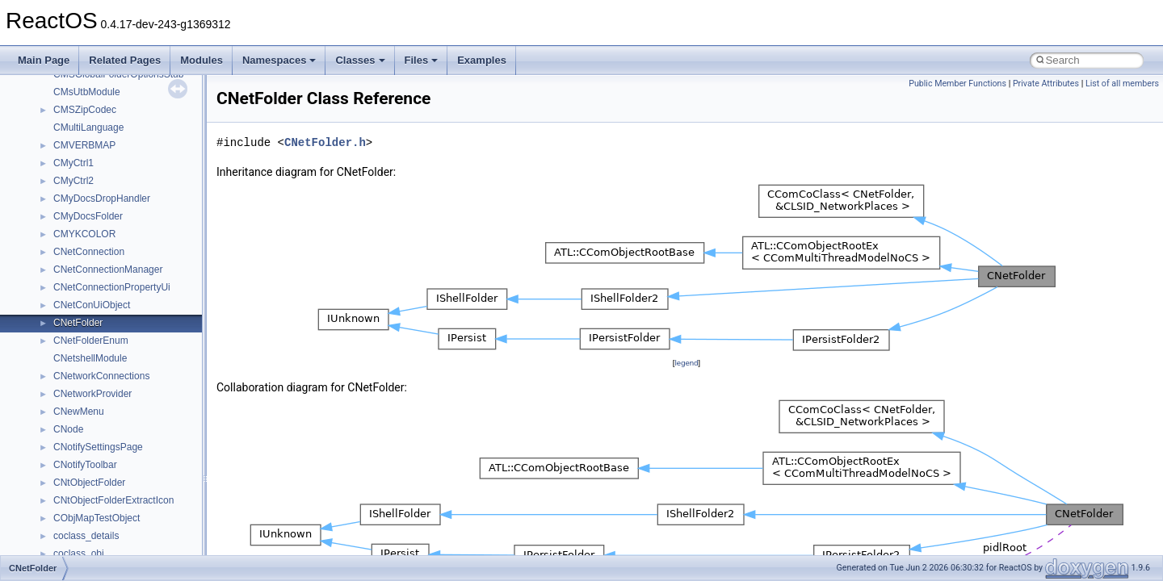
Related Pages (125, 60)
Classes (359, 60)
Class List (61, 213)
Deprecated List (61, 142)
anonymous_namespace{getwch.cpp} (133, 444)
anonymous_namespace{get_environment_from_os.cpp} (174, 409)
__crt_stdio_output (93, 249)
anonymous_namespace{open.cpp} (129, 498)
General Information (70, 107)
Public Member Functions (957, 83)
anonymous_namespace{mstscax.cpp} (136, 480)
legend (686, 362)
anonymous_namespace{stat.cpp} (126, 551)
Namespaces (279, 60)
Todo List (46, 125)
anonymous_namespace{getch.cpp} (130, 427)
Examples (481, 60)
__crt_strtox (78, 267)
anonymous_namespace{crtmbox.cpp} (135, 373)
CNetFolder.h (325, 142)
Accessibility (79, 284)
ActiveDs (72, 302)
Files (422, 60)
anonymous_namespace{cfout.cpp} (128, 356)
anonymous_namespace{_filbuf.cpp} (131, 320)
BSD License (55, 89)
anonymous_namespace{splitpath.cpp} (136, 533)
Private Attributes (1046, 83)
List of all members (1122, 83)
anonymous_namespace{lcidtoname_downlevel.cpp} (166, 462)
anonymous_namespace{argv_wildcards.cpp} (150, 338)
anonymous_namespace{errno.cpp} (129, 391)
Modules (201, 60)
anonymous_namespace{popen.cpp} (132, 515)
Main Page (43, 60)
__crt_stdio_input (90, 231)
